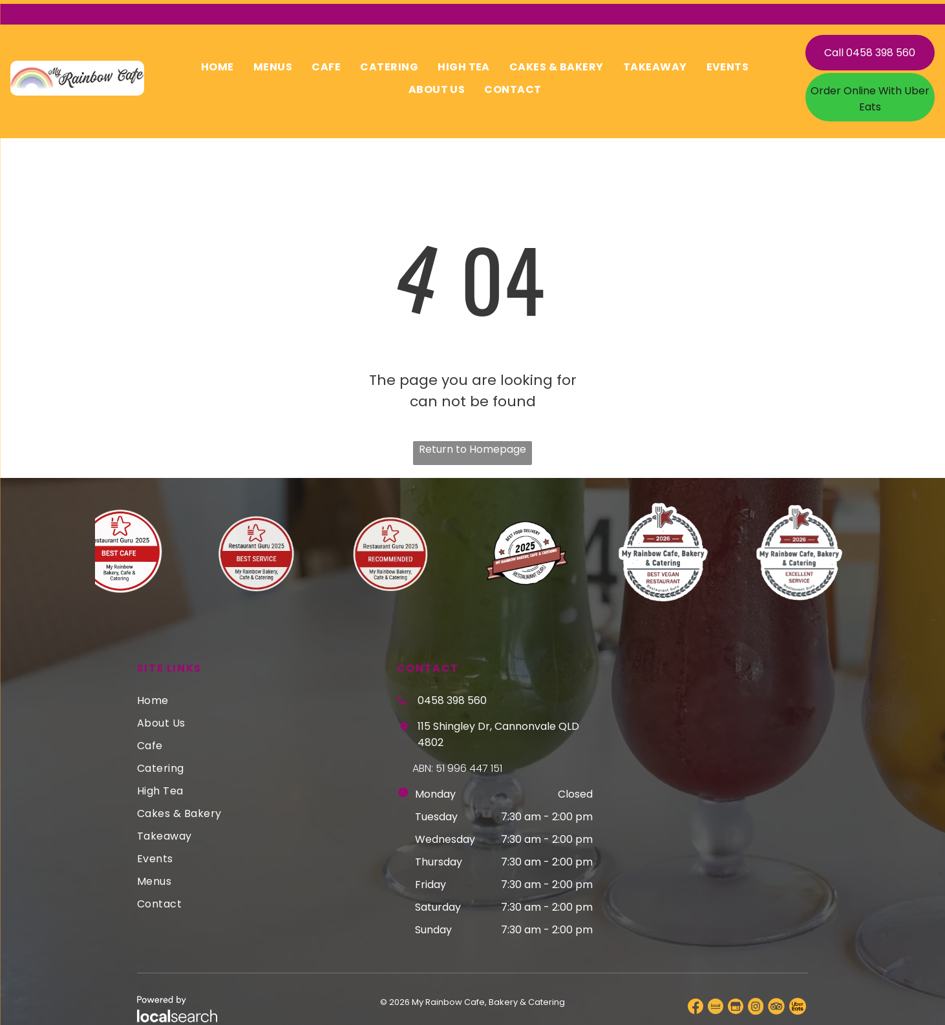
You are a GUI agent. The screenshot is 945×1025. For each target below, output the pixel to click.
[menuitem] (217, 63)
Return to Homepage (472, 445)
